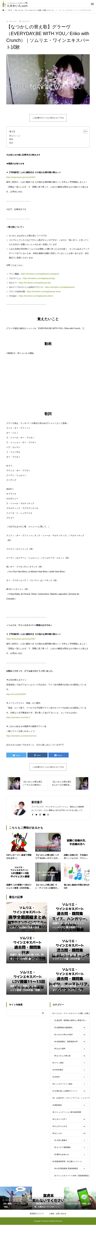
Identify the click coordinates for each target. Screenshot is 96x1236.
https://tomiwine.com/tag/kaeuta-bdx (35, 283)
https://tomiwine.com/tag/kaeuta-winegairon (40, 274)
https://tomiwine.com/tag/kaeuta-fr (60, 287)
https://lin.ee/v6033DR (16, 694)
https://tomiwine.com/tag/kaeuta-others (36, 296)
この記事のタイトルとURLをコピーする (48, 118)
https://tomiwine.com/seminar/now (21, 736)
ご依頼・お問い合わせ (57, 1225)
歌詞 (11, 143)
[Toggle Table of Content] (84, 131)
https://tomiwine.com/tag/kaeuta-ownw (44, 291)
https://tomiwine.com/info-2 (18, 717)
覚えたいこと (14, 136)
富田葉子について (37, 1225)
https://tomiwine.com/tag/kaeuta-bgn (39, 278)
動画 (11, 139)
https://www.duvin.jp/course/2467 (21, 177)
